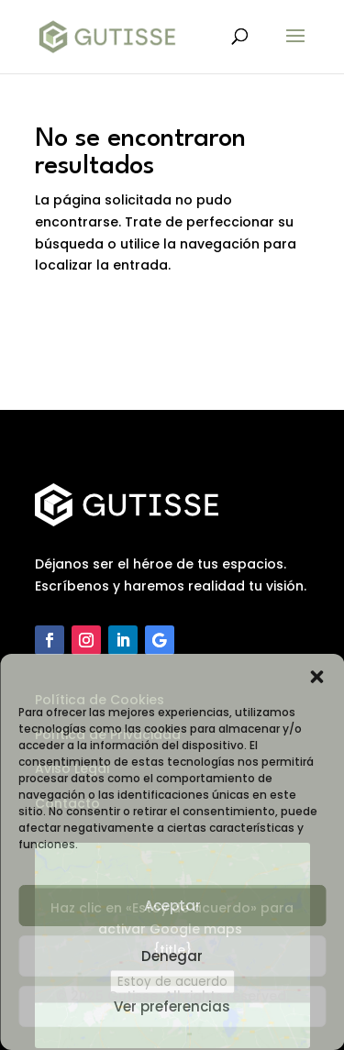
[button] (316, 677)
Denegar (172, 956)
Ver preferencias (172, 1006)
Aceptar (172, 905)
